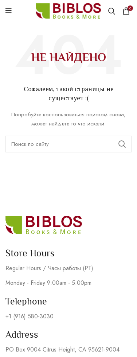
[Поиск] (68, 144)
